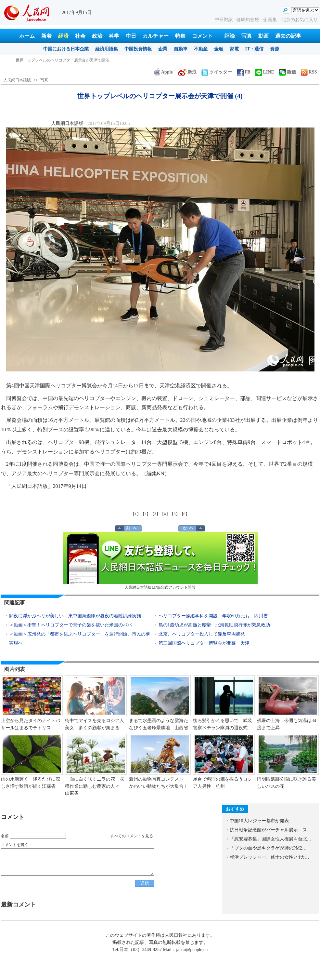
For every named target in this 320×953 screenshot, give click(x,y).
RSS (309, 72)
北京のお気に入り (299, 19)
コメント (202, 36)
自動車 (180, 49)
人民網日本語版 (17, 80)
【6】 (184, 514)
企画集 (270, 19)
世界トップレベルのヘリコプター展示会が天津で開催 (62, 60)
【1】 (136, 514)
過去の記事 (288, 36)
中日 (131, 36)
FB (243, 72)
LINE (264, 72)
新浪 (187, 72)
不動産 (201, 49)
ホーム (27, 36)
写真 (246, 36)
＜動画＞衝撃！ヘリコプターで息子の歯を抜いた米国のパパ (70, 625)
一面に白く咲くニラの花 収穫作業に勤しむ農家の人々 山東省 (94, 786)
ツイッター (216, 72)
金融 (218, 49)
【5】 (175, 514)
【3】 (155, 514)
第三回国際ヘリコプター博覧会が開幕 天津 (204, 643)
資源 (274, 49)
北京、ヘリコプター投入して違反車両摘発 (202, 634)
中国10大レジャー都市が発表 (259, 820)
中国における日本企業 (66, 49)
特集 (180, 36)
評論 (229, 36)
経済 (63, 36)
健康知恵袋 (248, 19)
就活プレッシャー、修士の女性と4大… (269, 857)
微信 (287, 72)
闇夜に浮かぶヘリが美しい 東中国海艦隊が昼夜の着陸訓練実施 (75, 615)
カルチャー (156, 36)
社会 (80, 36)
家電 (234, 49)
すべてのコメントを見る (131, 836)
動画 (263, 36)
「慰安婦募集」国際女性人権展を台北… (271, 839)
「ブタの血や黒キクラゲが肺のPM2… (268, 848)
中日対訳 (224, 19)
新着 (46, 36)
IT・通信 (254, 49)
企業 (162, 49)
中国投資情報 (138, 49)
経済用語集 (106, 49)
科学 (114, 36)
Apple (163, 72)
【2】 (145, 514)
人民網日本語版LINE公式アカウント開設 (160, 561)
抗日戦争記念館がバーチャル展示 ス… (271, 829)
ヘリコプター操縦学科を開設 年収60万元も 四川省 (213, 615)
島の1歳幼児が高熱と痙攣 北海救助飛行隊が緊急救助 (214, 625)
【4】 (165, 514)
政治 (97, 36)
